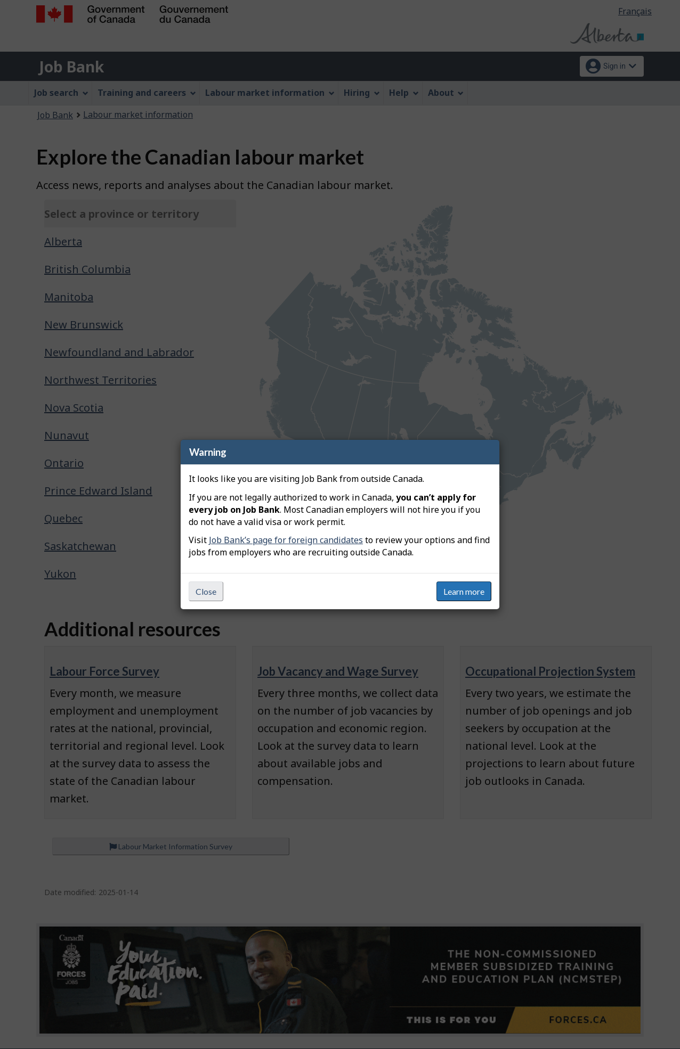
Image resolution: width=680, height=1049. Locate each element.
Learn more (463, 591)
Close (206, 591)
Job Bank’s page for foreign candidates (286, 540)
